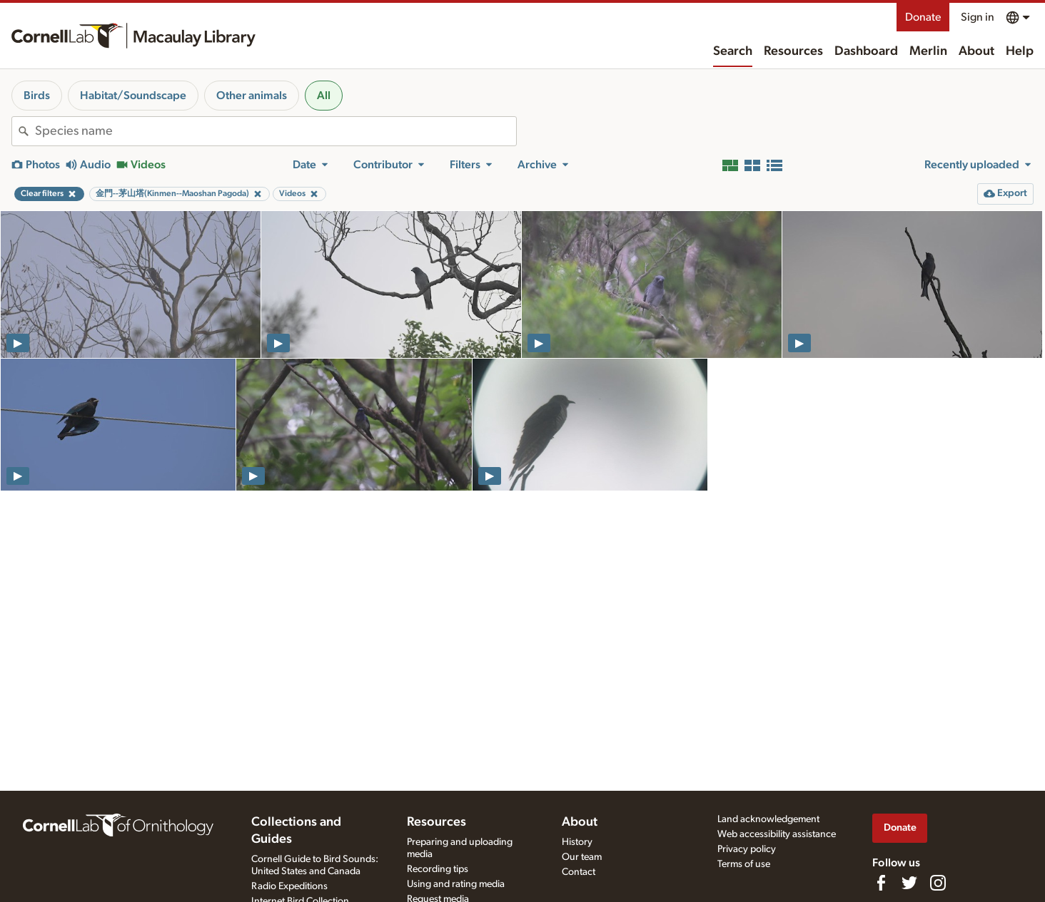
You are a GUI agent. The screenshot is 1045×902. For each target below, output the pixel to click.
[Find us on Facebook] (880, 882)
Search (732, 51)
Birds (37, 95)
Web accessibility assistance (776, 834)
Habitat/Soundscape (133, 95)
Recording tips (437, 869)
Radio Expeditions (289, 886)
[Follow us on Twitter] (909, 882)
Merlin (928, 51)
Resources (793, 51)
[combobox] (275, 131)
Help (1020, 51)
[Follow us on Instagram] (937, 882)
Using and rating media (456, 884)
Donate (923, 17)
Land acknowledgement (768, 819)
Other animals (251, 95)
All (323, 95)
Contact (578, 872)
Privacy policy (746, 849)
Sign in (977, 17)
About (976, 51)
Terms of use (743, 864)
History (577, 842)
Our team (582, 857)
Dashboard (866, 51)
